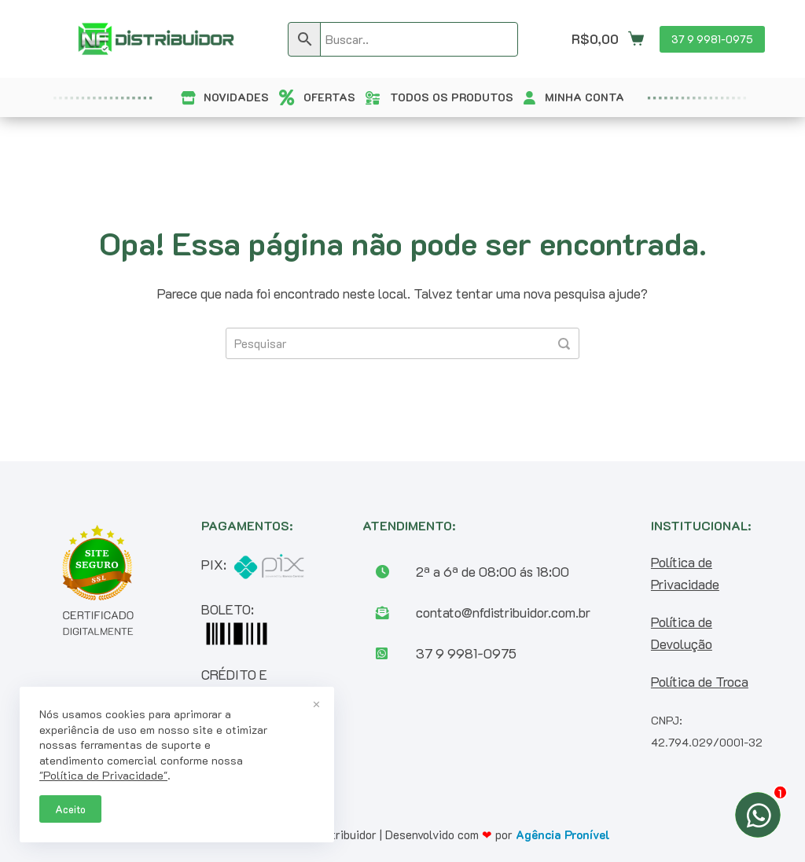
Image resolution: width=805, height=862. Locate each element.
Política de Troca (699, 681)
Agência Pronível (563, 834)
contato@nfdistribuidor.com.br (503, 612)
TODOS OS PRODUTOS (451, 97)
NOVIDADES (236, 97)
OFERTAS (329, 97)
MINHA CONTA (584, 97)
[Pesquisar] (563, 343)
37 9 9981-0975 (712, 39)
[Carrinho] (608, 39)
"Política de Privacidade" (103, 775)
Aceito (70, 809)
